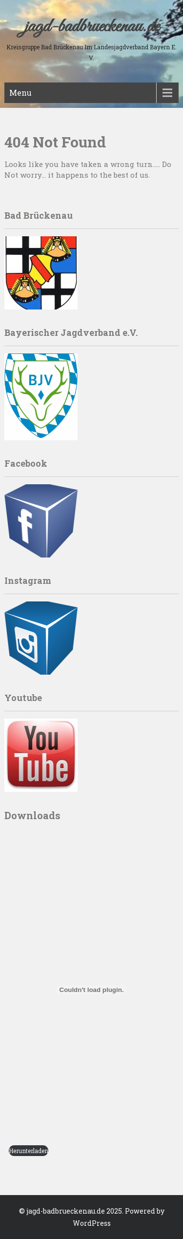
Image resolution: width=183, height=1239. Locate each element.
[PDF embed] (91, 990)
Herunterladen (28, 1151)
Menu (20, 92)
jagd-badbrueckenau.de (91, 27)
